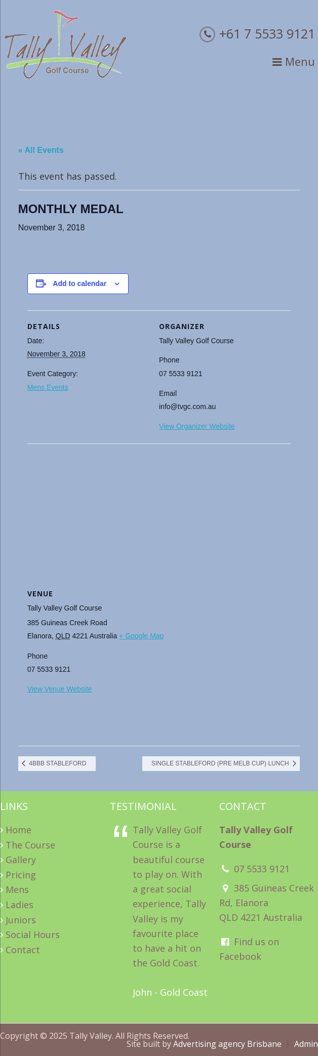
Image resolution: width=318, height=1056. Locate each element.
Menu (293, 61)
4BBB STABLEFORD (56, 763)
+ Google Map (141, 636)
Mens (17, 889)
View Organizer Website (197, 426)
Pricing (21, 875)
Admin (306, 1044)
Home (18, 830)
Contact (23, 950)
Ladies (19, 905)
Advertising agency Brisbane (227, 1043)
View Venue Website (59, 689)
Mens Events (47, 387)
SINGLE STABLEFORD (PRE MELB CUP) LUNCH (221, 763)
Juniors (21, 920)
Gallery (21, 860)
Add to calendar (79, 283)
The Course (30, 845)
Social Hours (33, 934)
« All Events (41, 150)
